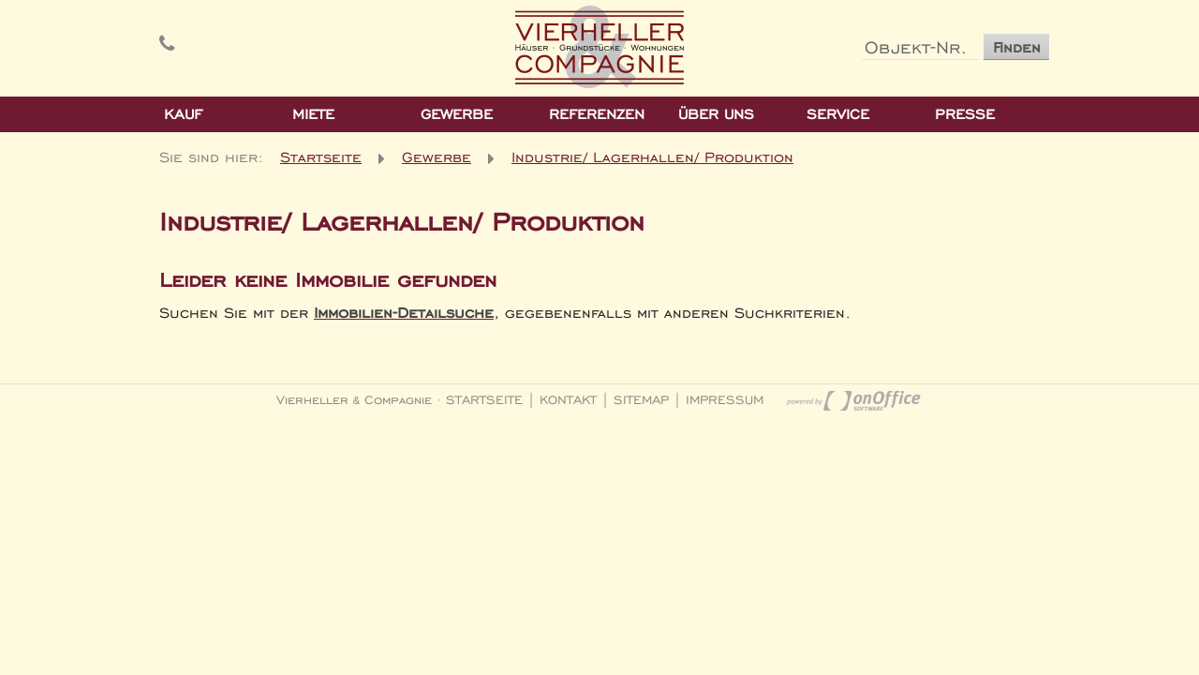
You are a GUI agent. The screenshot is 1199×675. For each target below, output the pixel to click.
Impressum (724, 400)
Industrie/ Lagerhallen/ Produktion (652, 156)
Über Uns (716, 114)
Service (838, 114)
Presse (965, 114)
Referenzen (596, 114)
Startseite (321, 156)
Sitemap (641, 400)
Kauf (183, 114)
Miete (313, 114)
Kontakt (568, 400)
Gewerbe (457, 114)
